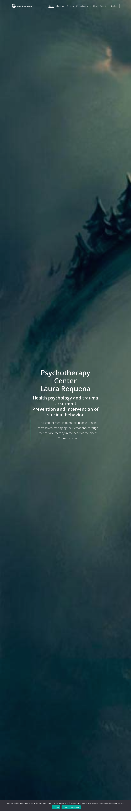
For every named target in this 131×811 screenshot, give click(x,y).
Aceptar (56, 807)
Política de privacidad (71, 807)
